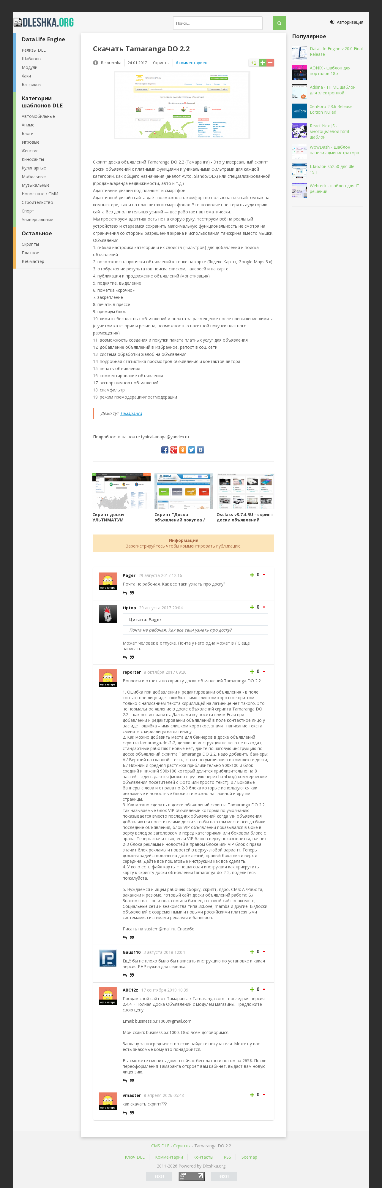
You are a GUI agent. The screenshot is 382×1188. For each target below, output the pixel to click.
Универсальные (37, 219)
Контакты (203, 1157)
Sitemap (249, 1157)
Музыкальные (36, 185)
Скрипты (30, 244)
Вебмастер (33, 261)
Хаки (26, 76)
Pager (129, 575)
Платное (30, 253)
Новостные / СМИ (40, 193)
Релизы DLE (34, 50)
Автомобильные (38, 116)
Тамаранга (131, 413)
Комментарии (169, 1157)
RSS (227, 1157)
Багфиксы (31, 84)
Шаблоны (31, 58)
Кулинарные (34, 168)
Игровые (31, 142)
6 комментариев (191, 62)
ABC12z (130, 990)
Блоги (28, 133)
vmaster (132, 1095)
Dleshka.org (47, 22)
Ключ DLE (135, 1157)
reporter (132, 672)
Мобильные (34, 176)
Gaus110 (132, 952)
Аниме (28, 125)
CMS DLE (160, 1146)
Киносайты (33, 159)
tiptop (129, 607)
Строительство (37, 202)
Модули (29, 67)
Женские (30, 150)
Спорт (28, 211)
